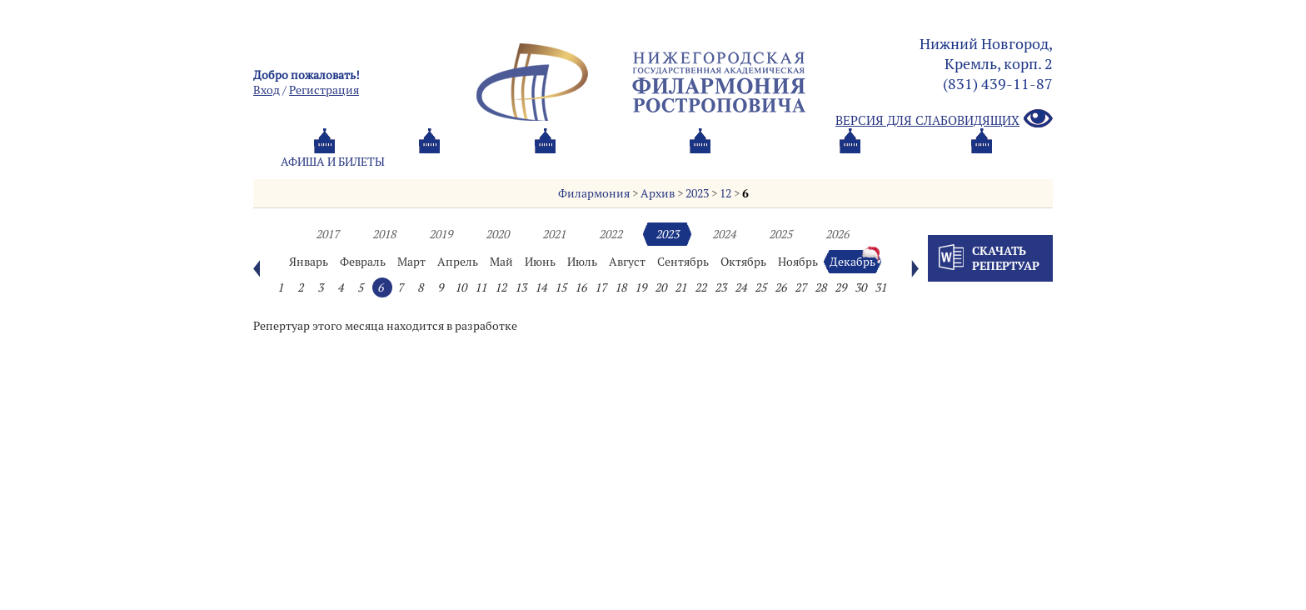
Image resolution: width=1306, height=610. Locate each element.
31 (880, 287)
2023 (697, 193)
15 (560, 287)
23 (720, 287)
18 (620, 287)
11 (480, 287)
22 (700, 287)
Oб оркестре (744, 161)
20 (660, 287)
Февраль (363, 261)
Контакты (863, 161)
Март (411, 261)
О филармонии (611, 161)
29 (840, 287)
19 (640, 287)
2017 (327, 234)
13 (520, 287)
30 (860, 287)
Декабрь (852, 261)
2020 (497, 234)
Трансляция (983, 161)
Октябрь (743, 261)
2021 (554, 234)
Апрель (457, 261)
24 (740, 287)
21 (680, 287)
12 (725, 193)
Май (501, 261)
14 (540, 287)
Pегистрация (324, 90)
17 (600, 287)
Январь (308, 261)
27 (800, 287)
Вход (266, 90)
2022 (610, 234)
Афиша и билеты (333, 161)
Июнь (540, 261)
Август (627, 261)
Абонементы (474, 161)
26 (780, 287)
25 (760, 287)
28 (820, 287)
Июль (582, 261)
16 (580, 287)
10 (460, 287)
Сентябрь (683, 261)
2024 (723, 234)
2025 (780, 234)
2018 (384, 234)
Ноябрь (798, 261)
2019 (440, 234)
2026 (837, 234)
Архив (658, 193)
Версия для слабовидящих (944, 119)
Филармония (594, 193)
